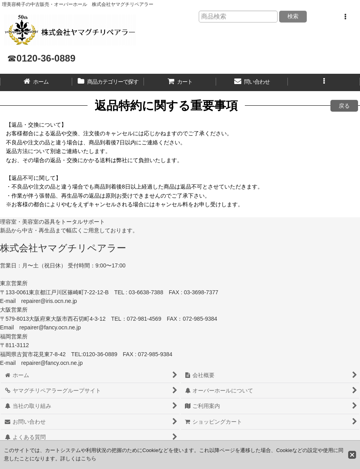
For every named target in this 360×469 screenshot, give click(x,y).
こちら (88, 459)
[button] (345, 17)
